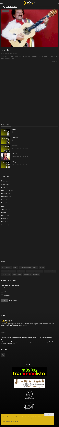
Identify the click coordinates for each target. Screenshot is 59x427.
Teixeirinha (6, 50)
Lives (2, 203)
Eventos (3, 218)
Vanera (14, 129)
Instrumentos (5, 184)
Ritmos (3, 181)
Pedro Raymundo (6, 267)
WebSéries (4, 209)
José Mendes (21, 271)
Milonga (14, 162)
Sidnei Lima (15, 154)
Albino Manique (17, 274)
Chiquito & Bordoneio (25, 267)
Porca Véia (47, 271)
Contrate (3, 215)
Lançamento (30, 271)
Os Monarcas (38, 271)
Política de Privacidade (12, 421)
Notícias (3, 187)
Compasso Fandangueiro (8, 271)
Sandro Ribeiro (27, 274)
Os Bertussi (36, 274)
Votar (4, 301)
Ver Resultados (13, 300)
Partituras (4, 193)
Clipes (3, 200)
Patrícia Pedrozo (6, 274)
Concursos (4, 225)
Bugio (53, 271)
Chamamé (15, 146)
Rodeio (15, 267)
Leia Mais (53, 61)
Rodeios (3, 222)
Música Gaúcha (5, 190)
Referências (4, 197)
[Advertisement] (29, 76)
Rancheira (15, 137)
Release (3, 212)
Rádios (3, 206)
